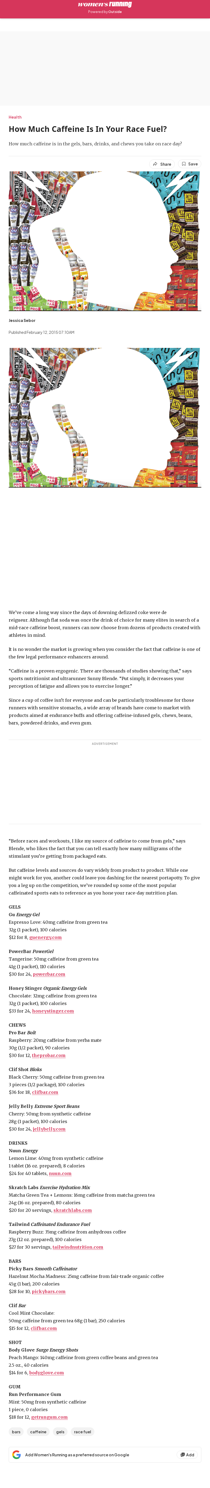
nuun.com (60, 1173)
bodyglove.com (46, 1372)
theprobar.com (49, 1055)
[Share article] (162, 164)
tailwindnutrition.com (78, 1247)
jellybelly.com (49, 1129)
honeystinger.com (53, 1011)
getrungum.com (49, 1417)
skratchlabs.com (72, 1210)
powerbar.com (49, 974)
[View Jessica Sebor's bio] (22, 320)
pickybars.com (49, 1291)
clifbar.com (45, 1092)
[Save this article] (189, 163)
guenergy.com (45, 937)
